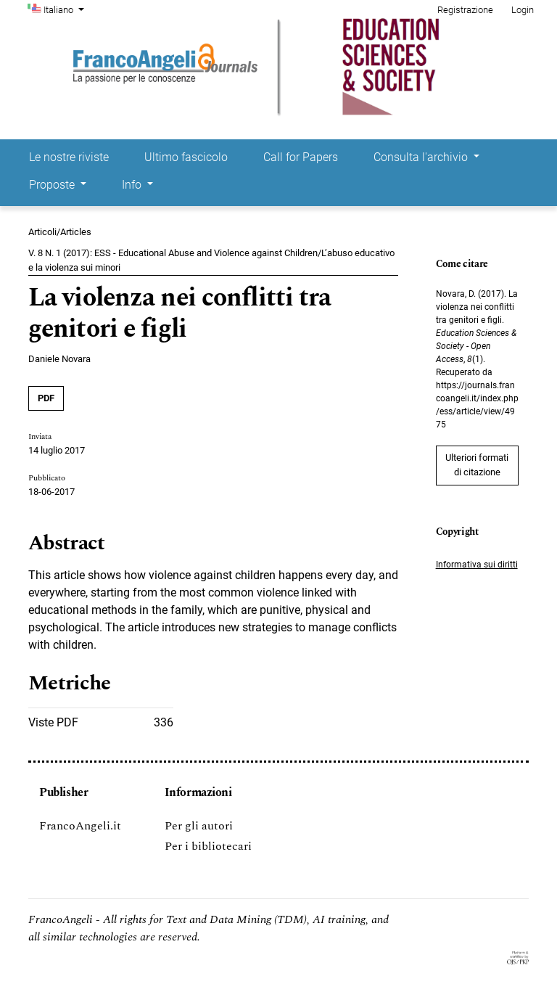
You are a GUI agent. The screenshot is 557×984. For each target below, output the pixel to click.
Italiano (65, 8)
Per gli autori (199, 826)
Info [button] (133, 185)
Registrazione (465, 9)
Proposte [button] (53, 185)
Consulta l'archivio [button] (422, 157)
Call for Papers (300, 157)
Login (522, 9)
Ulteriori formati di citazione (476, 464)
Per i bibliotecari (208, 846)
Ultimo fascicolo (186, 157)
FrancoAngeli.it (80, 826)
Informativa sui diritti (477, 564)
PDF (46, 398)
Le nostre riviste (69, 157)
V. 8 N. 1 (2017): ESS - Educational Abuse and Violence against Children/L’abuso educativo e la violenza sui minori (211, 260)
